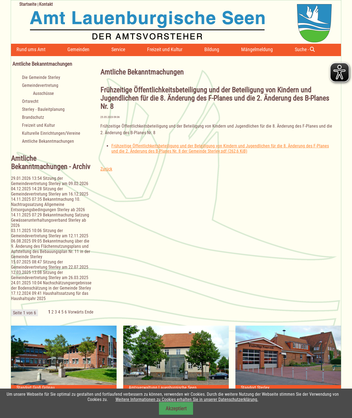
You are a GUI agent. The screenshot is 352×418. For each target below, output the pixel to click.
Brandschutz (33, 117)
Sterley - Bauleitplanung (43, 109)
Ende (89, 312)
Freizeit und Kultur (164, 49)
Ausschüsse (43, 93)
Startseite (28, 4)
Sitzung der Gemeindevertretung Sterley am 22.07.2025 (49, 264)
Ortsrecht (30, 101)
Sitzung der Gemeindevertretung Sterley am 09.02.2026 (49, 181)
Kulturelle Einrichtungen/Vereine (51, 133)
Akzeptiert (176, 408)
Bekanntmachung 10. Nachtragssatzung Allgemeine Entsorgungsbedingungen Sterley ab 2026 (48, 204)
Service (118, 49)
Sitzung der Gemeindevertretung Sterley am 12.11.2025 (49, 233)
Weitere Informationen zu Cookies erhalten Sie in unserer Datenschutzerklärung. (187, 399)
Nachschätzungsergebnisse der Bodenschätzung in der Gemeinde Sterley (51, 285)
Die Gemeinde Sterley (41, 77)
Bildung (211, 49)
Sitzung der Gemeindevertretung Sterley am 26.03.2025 (49, 275)
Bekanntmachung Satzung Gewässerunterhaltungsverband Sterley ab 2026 (50, 220)
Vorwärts (76, 312)
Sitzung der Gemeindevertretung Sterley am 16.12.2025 (49, 191)
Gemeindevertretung (40, 85)
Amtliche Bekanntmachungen (48, 141)
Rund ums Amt (30, 49)
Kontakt (46, 4)
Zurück (106, 169)
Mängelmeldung (257, 49)
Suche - (305, 49)
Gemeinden (78, 49)
